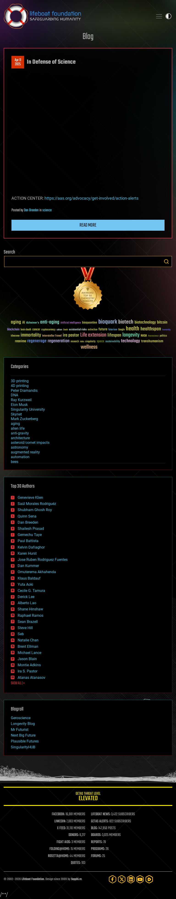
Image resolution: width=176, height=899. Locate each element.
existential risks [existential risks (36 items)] (78, 330)
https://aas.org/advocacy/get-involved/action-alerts (91, 198)
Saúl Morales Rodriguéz (37, 504)
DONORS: (74, 835)
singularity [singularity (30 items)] (90, 341)
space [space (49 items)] (100, 341)
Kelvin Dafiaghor (31, 547)
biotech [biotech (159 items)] (125, 322)
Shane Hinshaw (30, 609)
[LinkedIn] (131, 879)
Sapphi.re (76, 879)
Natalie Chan (28, 640)
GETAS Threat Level (88, 797)
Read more (88, 225)
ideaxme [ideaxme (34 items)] (15, 336)
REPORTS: (96, 842)
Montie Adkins (29, 665)
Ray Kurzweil (21, 400)
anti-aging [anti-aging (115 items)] (49, 322)
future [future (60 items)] (103, 329)
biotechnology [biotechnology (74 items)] (145, 322)
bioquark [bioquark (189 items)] (107, 322)
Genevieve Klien (30, 497)
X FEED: (61, 828)
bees (14, 462)
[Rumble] (149, 879)
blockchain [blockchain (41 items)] (13, 330)
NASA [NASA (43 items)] (144, 336)
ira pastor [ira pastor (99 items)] (71, 335)
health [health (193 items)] (132, 329)
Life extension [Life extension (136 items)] (93, 335)
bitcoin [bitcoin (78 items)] (162, 322)
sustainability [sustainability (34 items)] (112, 341)
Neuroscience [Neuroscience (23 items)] (153, 336)
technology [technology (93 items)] (130, 341)
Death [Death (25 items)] (65, 330)
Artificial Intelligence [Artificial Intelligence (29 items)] (70, 322)
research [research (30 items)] (75, 341)
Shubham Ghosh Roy (35, 510)
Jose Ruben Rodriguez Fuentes (43, 559)
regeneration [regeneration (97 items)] (58, 341)
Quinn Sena (27, 516)
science (47, 210)
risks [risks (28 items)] (82, 341)
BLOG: (94, 828)
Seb (21, 634)
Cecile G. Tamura (31, 590)
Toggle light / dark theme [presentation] (168, 16)
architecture (20, 438)
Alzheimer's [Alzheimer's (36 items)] (32, 323)
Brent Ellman (28, 646)
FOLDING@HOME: (60, 849)
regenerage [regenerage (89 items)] (37, 341)
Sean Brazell (28, 621)
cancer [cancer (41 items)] (36, 330)
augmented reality (25, 452)
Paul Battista (28, 541)
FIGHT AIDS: (64, 842)
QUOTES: (76, 863)
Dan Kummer (28, 566)
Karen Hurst (27, 553)
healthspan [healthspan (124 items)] (150, 329)
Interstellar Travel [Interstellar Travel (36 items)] (52, 336)
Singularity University (28, 409)
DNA (14, 395)
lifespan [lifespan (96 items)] (114, 335)
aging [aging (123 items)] (16, 322)
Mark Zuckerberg (24, 419)
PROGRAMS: (98, 849)
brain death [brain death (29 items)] (26, 329)
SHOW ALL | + (18, 683)
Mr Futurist (19, 729)
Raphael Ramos (30, 615)
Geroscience (20, 718)
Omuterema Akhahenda (37, 572)
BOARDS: (96, 835)
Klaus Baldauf (29, 578)
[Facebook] (112, 879)
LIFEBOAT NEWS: (100, 814)
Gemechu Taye (30, 535)
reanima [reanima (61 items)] (20, 341)
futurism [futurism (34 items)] (112, 330)
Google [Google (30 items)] (121, 329)
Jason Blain (27, 659)
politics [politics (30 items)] (163, 336)
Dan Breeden (31, 210)
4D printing (20, 386)
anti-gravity (20, 433)
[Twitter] (121, 879)
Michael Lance (29, 653)
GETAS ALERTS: (100, 821)
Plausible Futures (25, 741)
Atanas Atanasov (31, 677)
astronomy (19, 447)
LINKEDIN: (60, 821)
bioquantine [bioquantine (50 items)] (89, 322)
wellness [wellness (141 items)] (89, 347)
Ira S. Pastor (27, 671)
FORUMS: (96, 856)
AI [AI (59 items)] (23, 323)
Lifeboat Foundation (33, 879)
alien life (18, 428)
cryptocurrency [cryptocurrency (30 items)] (48, 329)
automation (20, 457)
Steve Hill (25, 628)
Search (166, 261)
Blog (88, 36)
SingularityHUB (23, 747)
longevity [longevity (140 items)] (131, 335)
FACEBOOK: (58, 814)
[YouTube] (140, 879)
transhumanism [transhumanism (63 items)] (152, 341)
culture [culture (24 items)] (59, 330)
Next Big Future (23, 735)
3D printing (20, 381)
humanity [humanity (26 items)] (166, 330)
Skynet (16, 414)
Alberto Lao (27, 603)
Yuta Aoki (25, 584)
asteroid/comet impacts (30, 442)
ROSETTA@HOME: (58, 856)
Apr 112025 (18, 62)
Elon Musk (19, 404)
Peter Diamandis (24, 390)
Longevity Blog (23, 723)
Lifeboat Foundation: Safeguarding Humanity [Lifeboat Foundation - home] (76, 16)
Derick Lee (26, 597)
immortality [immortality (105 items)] (31, 335)
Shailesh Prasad (31, 528)
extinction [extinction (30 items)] (92, 329)
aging (15, 423)
